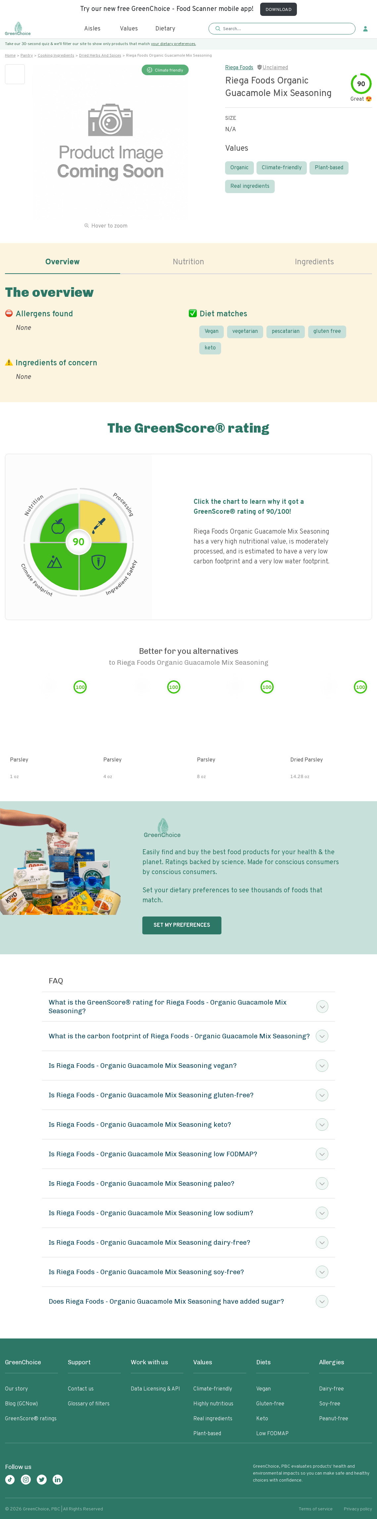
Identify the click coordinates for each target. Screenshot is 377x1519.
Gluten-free (270, 1404)
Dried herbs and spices (100, 55)
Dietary (165, 29)
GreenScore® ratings (31, 1419)
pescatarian (286, 331)
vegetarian (245, 331)
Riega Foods (239, 68)
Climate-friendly (282, 168)
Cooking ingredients (56, 55)
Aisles (92, 29)
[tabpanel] (188, 332)
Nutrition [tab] (188, 262)
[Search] (283, 29)
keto (210, 348)
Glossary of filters (89, 1404)
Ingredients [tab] (314, 262)
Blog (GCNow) (21, 1404)
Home (10, 55)
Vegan (211, 331)
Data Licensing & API (155, 1389)
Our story (16, 1389)
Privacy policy (358, 1509)
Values (129, 29)
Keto (262, 1419)
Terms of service (316, 1509)
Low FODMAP (272, 1434)
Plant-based (329, 168)
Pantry (27, 55)
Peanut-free (333, 1419)
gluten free (327, 331)
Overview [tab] (62, 262)
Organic (239, 168)
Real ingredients (249, 186)
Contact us (81, 1389)
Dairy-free (331, 1389)
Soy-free (329, 1404)
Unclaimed (275, 68)
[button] (282, 29)
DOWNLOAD (278, 10)
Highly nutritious (213, 1404)
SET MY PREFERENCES (182, 925)
